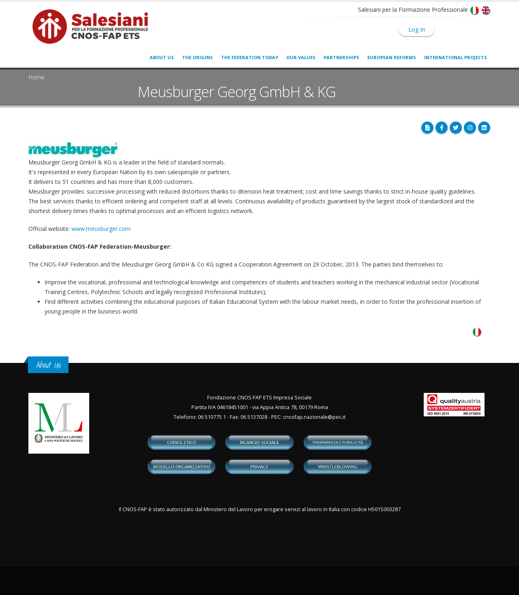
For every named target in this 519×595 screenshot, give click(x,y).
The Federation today (249, 57)
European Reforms (391, 57)
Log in (416, 29)
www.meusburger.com (101, 228)
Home (36, 77)
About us (162, 57)
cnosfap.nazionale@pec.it (314, 417)
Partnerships (341, 57)
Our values (300, 57)
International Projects (455, 57)
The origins (197, 57)
